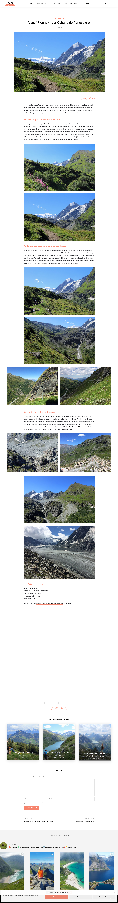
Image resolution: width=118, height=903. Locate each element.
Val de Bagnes (64, 703)
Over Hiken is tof (71, 3)
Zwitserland (59, 18)
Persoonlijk (56, 3)
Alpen (26, 703)
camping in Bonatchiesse (44, 124)
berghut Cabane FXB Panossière (76, 427)
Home (31, 3)
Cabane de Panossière (37, 703)
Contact (86, 3)
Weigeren (80, 897)
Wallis (73, 703)
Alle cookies (56, 897)
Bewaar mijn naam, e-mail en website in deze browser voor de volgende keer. (45, 802)
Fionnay (47, 703)
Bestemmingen (42, 3)
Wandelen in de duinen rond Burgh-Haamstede (38, 820)
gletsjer (55, 703)
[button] (114, 892)
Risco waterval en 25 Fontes (85, 820)
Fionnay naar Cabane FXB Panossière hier (49, 604)
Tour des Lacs (35, 255)
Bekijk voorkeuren (104, 897)
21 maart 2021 (59, 27)
